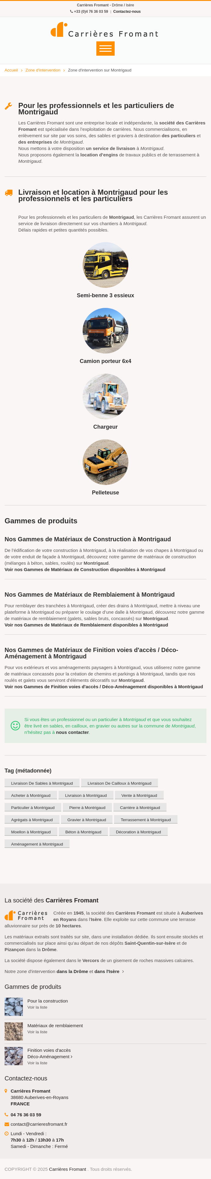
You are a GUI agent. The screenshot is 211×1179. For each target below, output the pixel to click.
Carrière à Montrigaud (140, 807)
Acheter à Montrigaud (31, 795)
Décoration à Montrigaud (138, 832)
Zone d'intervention (45, 70)
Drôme (117, 5)
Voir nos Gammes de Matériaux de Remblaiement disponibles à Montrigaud (86, 624)
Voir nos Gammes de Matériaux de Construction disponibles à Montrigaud (85, 569)
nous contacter (72, 732)
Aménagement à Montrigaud (37, 844)
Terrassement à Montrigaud (146, 820)
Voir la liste (37, 1007)
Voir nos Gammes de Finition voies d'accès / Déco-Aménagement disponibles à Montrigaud (104, 686)
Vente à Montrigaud (139, 795)
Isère (130, 5)
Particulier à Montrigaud (33, 807)
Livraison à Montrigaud (86, 795)
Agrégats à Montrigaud (32, 820)
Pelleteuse (105, 493)
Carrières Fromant (68, 1169)
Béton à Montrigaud (83, 832)
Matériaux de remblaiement (55, 1025)
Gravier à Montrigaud (86, 820)
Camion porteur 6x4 (105, 361)
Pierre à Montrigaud (87, 807)
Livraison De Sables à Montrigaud (42, 783)
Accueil (14, 70)
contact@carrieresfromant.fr (39, 1124)
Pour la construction (47, 1000)
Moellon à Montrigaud (31, 832)
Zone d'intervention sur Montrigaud (99, 70)
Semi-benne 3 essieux (105, 295)
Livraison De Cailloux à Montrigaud (119, 783)
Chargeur (105, 427)
